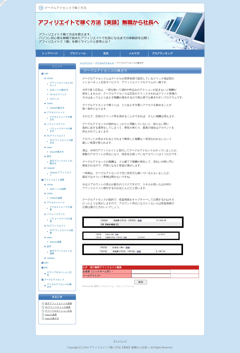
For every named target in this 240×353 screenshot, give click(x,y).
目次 (106, 53)
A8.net (50, 78)
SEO (46, 262)
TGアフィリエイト (56, 135)
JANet (50, 103)
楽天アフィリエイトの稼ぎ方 (61, 162)
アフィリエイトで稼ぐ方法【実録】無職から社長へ (119, 347)
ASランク (54, 99)
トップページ (86, 63)
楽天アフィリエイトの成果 (61, 252)
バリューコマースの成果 (61, 220)
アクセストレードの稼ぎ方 (61, 118)
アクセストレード (56, 112)
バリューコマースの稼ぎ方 (61, 129)
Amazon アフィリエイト (60, 173)
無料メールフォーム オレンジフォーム (114, 286)
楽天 (49, 156)
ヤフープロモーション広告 (59, 273)
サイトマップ (120, 341)
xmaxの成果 (56, 242)
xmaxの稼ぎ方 (57, 152)
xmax (49, 147)
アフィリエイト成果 (54, 179)
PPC (46, 267)
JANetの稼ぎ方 (57, 108)
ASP (46, 73)
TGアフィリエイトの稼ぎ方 (61, 141)
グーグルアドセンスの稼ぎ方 (59, 285)
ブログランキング (162, 53)
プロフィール (78, 53)
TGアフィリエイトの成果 (61, 231)
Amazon (51, 168)
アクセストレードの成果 (61, 208)
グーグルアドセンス (104, 63)
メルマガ (134, 53)
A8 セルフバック (58, 94)
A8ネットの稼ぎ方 (59, 90)
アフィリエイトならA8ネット (61, 84)
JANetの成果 (56, 198)
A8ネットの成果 (58, 189)
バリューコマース (56, 124)
